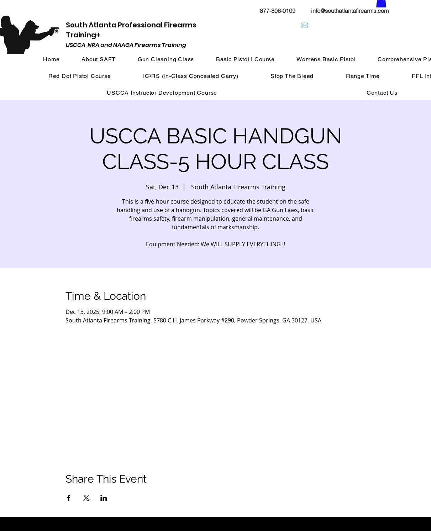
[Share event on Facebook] (68, 498)
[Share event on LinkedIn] (103, 498)
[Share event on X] (86, 498)
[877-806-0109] (277, 10)
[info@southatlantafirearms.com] (304, 25)
